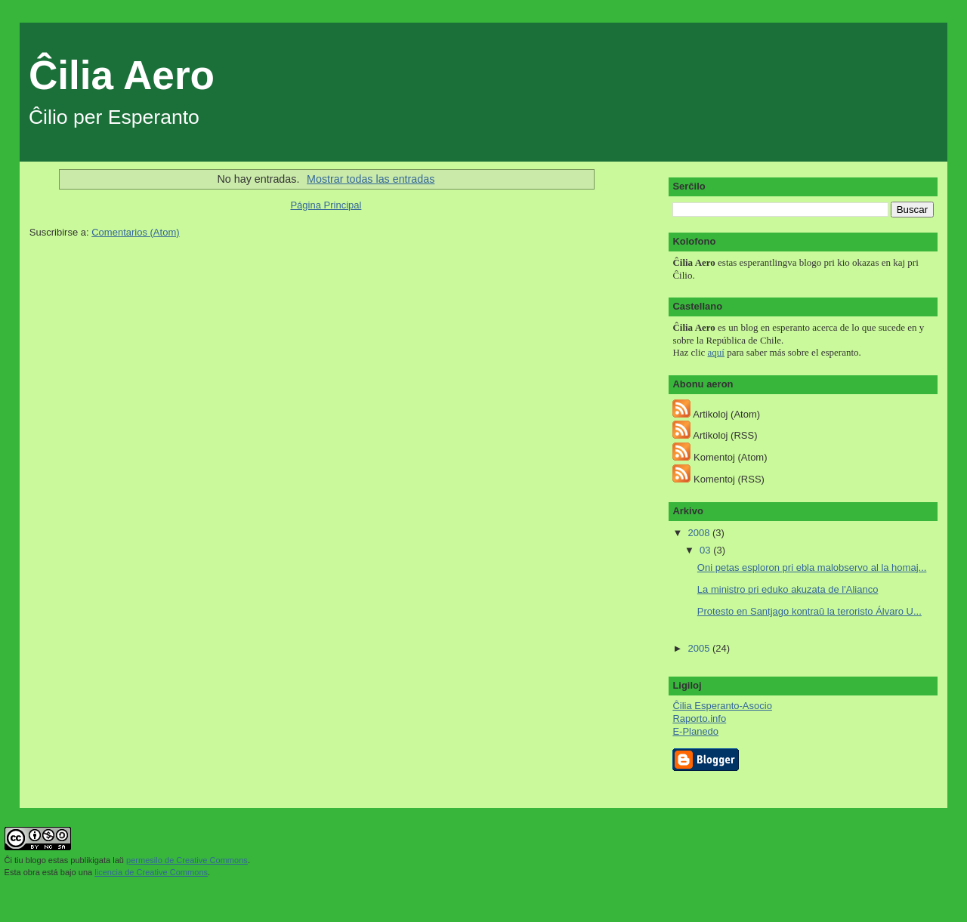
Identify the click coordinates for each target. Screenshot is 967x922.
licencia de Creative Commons (151, 872)
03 (706, 550)
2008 (699, 532)
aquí (716, 352)
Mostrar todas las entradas (370, 179)
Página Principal (325, 205)
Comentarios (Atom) (135, 232)
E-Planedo (695, 731)
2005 (699, 648)
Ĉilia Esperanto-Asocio (722, 705)
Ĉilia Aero (122, 75)
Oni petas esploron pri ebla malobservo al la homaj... (812, 567)
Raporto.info (699, 718)
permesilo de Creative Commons (187, 860)
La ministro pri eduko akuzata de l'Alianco (788, 589)
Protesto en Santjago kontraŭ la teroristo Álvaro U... (809, 611)
